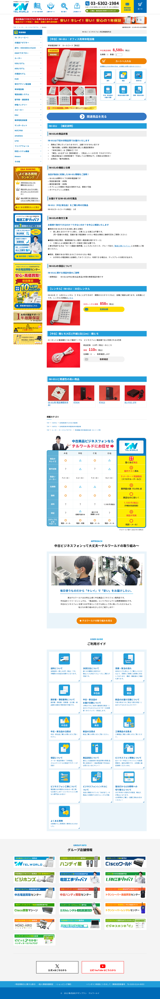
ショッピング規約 (64, 984)
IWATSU (54, 423)
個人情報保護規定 (46, 984)
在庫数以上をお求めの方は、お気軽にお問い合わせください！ (120, 66)
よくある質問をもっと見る (28, 207)
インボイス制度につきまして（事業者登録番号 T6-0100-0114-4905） (116, 984)
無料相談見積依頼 (127, 9)
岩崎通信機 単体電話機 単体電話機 (70, 426)
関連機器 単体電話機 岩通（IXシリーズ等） (88, 430)
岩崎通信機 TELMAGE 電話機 (68, 423)
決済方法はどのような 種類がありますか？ (28, 184)
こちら (70, 297)
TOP (14, 27)
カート (140, 9)
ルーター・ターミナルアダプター (29, 27)
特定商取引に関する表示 (26, 984)
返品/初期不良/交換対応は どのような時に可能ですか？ (30, 199)
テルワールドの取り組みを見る (97, 620)
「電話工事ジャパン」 (122, 245)
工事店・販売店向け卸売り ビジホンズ (103, 11)
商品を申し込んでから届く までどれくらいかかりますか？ (29, 191)
